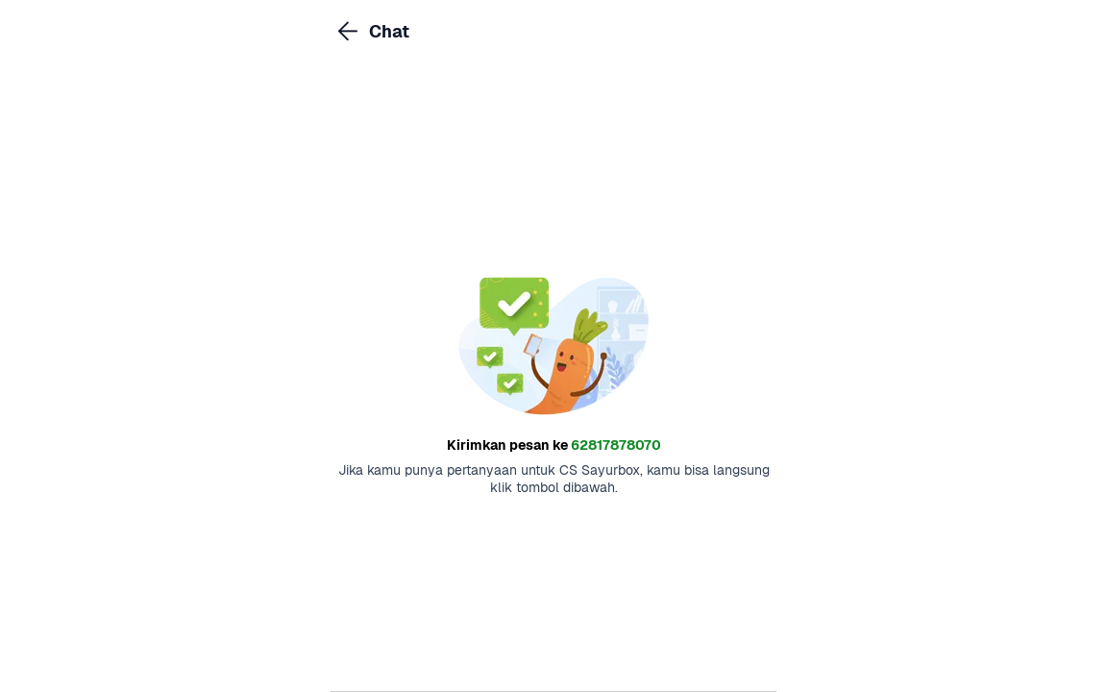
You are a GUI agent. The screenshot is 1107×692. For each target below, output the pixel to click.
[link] (347, 30)
